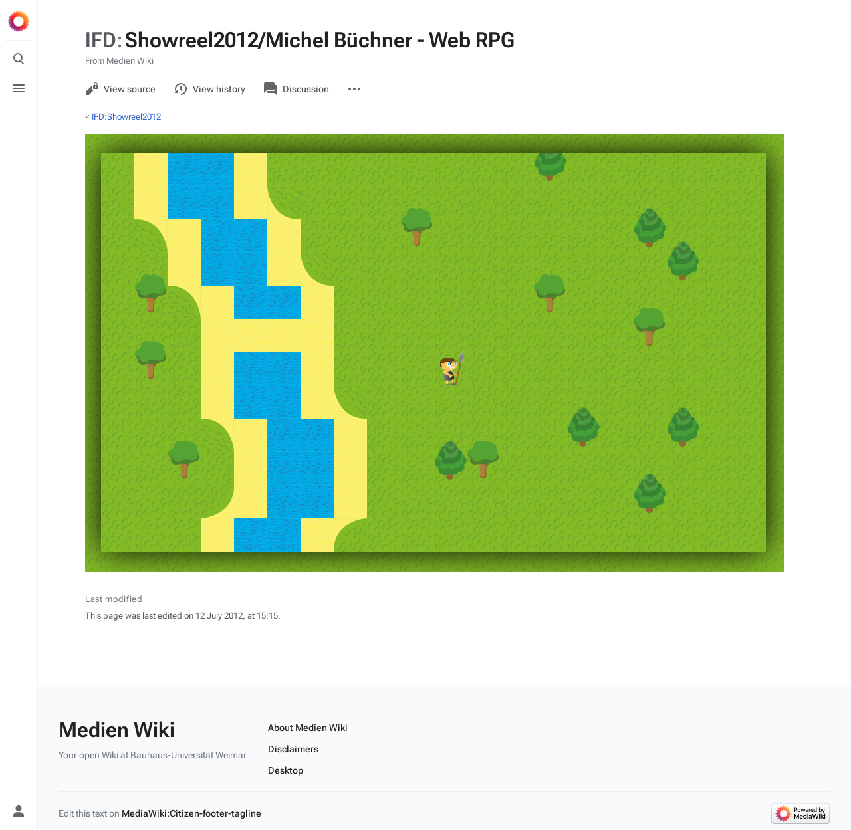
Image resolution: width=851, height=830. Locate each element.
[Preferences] (18, 782)
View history (209, 89)
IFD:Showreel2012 (126, 117)
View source (120, 89)
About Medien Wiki (308, 727)
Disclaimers (293, 749)
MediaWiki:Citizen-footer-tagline (191, 813)
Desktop (285, 770)
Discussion (296, 89)
